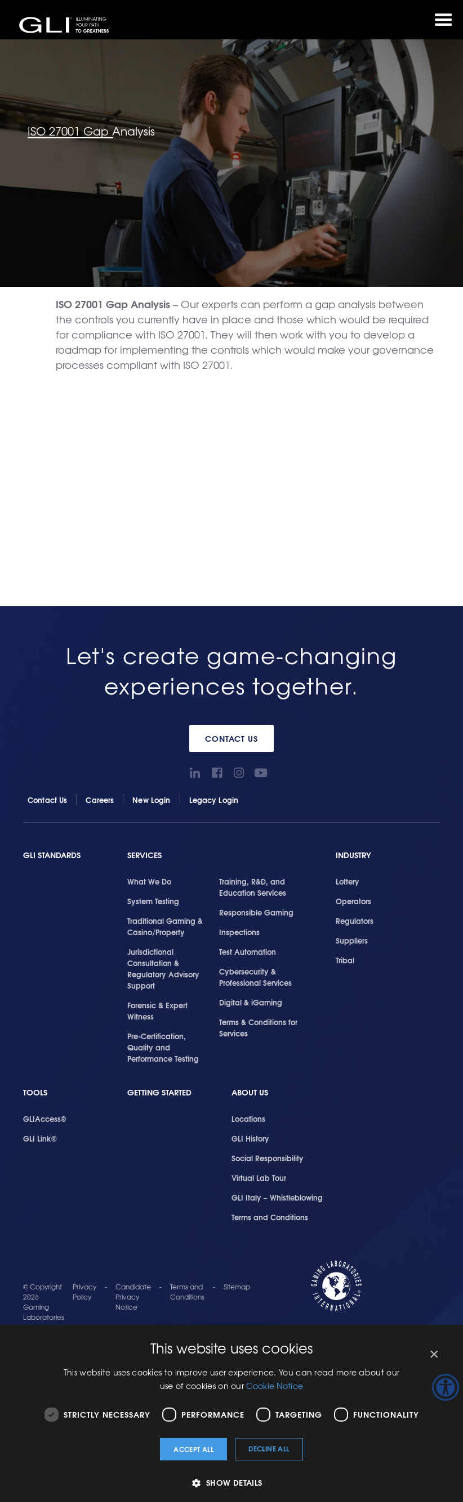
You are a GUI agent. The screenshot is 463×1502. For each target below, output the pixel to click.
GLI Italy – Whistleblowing (277, 1197)
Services (144, 855)
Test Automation (247, 951)
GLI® (64, 25)
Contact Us (232, 738)
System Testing (153, 900)
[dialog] (231, 1413)
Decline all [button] (268, 1448)
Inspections (239, 931)
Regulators (354, 920)
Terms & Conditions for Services (258, 1027)
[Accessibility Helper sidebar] (445, 1387)
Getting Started (159, 1092)
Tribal (345, 960)
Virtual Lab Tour (259, 1177)
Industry (353, 855)
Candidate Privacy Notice (133, 1297)
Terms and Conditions (270, 1217)
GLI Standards (52, 855)
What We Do (149, 881)
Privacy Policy (84, 1292)
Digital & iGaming (250, 1002)
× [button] (433, 1354)
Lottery (347, 881)
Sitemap (237, 1287)
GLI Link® (40, 1138)
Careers (100, 799)
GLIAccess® (44, 1118)
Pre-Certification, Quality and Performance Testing (163, 1047)
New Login (151, 799)
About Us (250, 1092)
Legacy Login (214, 799)
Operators (353, 900)
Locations (248, 1118)
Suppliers (352, 940)
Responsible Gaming (256, 912)
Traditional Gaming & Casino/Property (165, 926)
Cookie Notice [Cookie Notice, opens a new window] (274, 1385)
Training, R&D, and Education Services (252, 887)
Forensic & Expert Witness (157, 1010)
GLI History (250, 1138)
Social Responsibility (268, 1157)
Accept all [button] (193, 1449)
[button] (231, 1483)
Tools (35, 1092)
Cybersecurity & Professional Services (255, 977)
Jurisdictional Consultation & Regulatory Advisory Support (163, 968)
